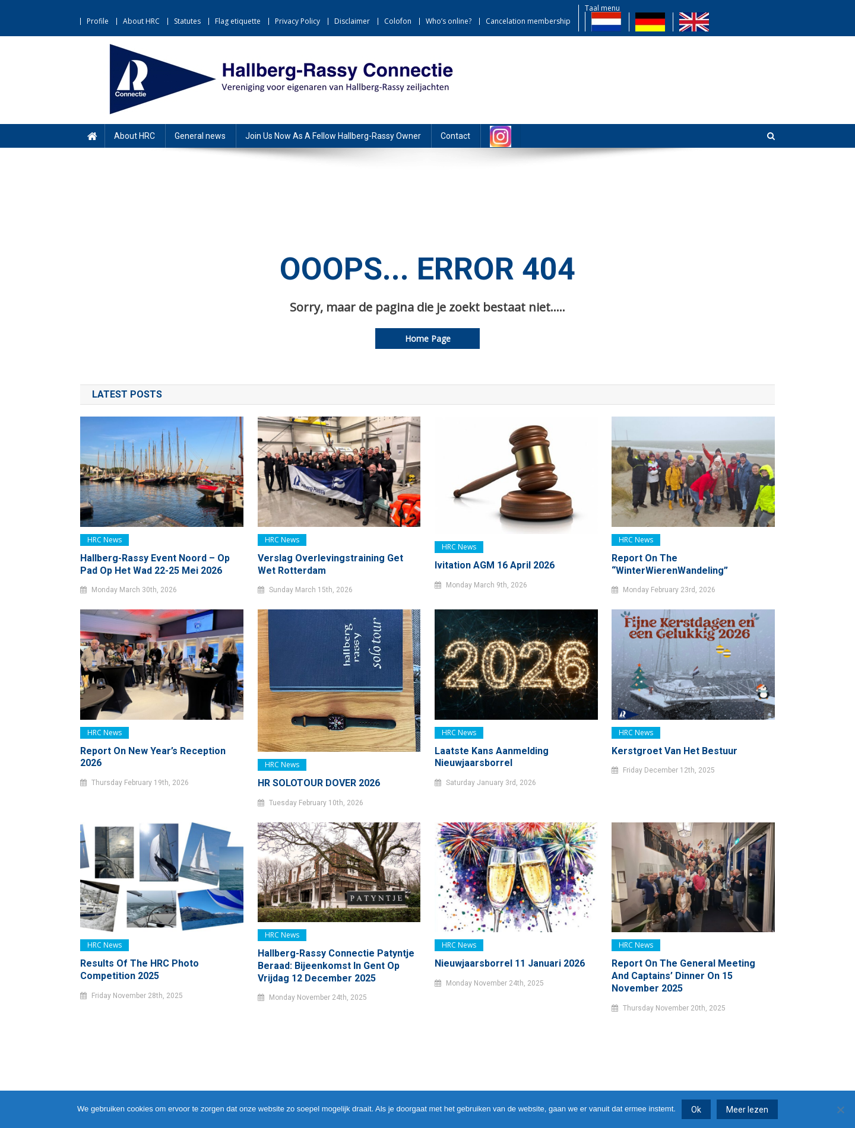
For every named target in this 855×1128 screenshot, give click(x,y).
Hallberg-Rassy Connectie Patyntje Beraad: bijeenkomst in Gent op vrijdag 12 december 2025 (336, 966)
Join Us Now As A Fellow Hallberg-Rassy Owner (333, 136)
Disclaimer (352, 21)
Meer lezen (747, 1109)
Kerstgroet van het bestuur (674, 751)
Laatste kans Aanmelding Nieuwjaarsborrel (492, 757)
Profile (98, 21)
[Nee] (840, 1110)
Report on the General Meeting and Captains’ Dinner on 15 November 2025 (683, 976)
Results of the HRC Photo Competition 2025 (139, 969)
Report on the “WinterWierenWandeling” (670, 564)
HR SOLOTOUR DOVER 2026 (319, 783)
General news (200, 136)
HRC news (104, 540)
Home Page (428, 338)
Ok (696, 1109)
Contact (455, 136)
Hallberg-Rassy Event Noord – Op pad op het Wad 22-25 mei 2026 (155, 564)
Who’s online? (448, 21)
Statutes (187, 21)
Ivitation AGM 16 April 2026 (495, 565)
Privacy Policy (297, 21)
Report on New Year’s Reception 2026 (153, 757)
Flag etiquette (238, 21)
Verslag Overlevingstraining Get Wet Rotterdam (330, 564)
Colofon (397, 21)
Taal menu (602, 8)
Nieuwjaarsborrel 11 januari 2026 (510, 963)
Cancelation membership (528, 21)
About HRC (141, 21)
